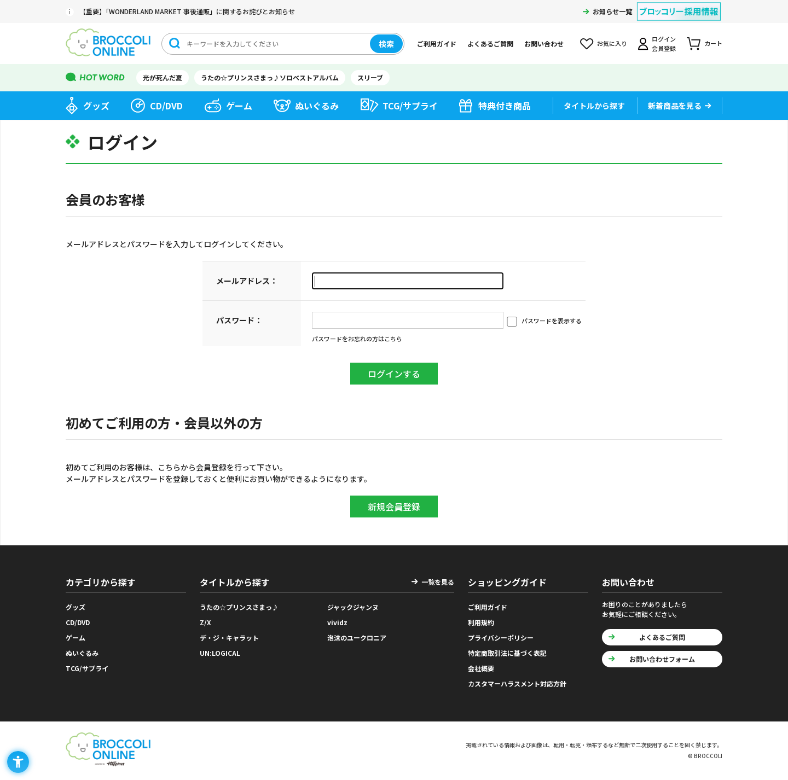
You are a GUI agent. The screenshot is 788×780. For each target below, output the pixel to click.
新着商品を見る (675, 105)
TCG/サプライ (410, 105)
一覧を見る (437, 581)
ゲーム (239, 105)
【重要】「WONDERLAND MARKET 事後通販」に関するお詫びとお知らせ (187, 11)
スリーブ (370, 77)
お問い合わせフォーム (662, 658)
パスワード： (239, 320)
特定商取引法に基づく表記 (507, 652)
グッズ (96, 105)
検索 (386, 43)
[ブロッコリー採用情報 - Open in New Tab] (678, 4)
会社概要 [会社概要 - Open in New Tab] (481, 668)
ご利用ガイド (436, 43)
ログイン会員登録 (664, 43)
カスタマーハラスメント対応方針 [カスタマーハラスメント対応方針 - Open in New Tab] (517, 683)
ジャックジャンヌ (353, 607)
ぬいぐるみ (317, 105)
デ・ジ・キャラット (229, 637)
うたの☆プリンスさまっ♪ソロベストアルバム (270, 77)
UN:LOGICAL (220, 652)
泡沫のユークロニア (356, 637)
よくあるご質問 (490, 43)
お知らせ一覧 (612, 11)
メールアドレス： (246, 280)
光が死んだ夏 (162, 77)
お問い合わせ (544, 43)
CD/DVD (166, 105)
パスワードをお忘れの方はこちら (357, 338)
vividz (337, 622)
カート (713, 43)
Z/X (205, 622)
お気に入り (612, 43)
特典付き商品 (504, 105)
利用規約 (481, 622)
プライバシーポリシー (501, 637)
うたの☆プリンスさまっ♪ (239, 607)
